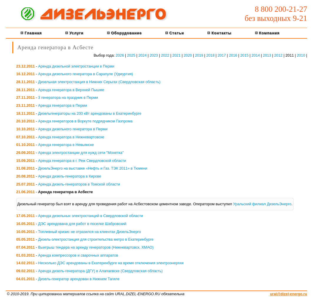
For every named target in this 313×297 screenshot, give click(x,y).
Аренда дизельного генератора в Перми (73, 129)
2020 (188, 55)
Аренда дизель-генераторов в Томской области (79, 184)
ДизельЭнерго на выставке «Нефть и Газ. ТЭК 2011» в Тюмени (92, 168)
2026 (120, 55)
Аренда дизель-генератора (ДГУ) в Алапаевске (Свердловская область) (100, 271)
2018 (210, 55)
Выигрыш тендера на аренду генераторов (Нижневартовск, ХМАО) (96, 247)
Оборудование (124, 33)
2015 (244, 55)
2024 (142, 55)
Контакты (219, 33)
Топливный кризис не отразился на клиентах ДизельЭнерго (89, 232)
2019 (199, 55)
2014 (256, 55)
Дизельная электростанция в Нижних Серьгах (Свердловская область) (99, 82)
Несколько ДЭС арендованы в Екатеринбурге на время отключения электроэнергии (111, 263)
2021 (176, 55)
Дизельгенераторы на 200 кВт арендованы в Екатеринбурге (89, 113)
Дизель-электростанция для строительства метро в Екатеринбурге (96, 239)
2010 (301, 55)
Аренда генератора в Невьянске (66, 145)
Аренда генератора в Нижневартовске (71, 137)
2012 (278, 55)
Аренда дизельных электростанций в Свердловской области (90, 216)
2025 (131, 55)
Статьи (174, 33)
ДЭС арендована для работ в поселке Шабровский (82, 224)
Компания (267, 33)
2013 (267, 55)
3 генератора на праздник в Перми (68, 98)
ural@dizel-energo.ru (288, 294)
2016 (233, 55)
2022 (165, 55)
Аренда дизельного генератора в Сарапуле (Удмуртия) (85, 74)
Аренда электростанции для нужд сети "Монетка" (81, 153)
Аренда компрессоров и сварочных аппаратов (78, 255)
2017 (222, 55)
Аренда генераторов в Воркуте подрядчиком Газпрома (85, 121)
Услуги (74, 33)
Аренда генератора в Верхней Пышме (71, 90)
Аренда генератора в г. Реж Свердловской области (82, 161)
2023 (154, 55)
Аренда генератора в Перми (62, 106)
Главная (31, 33)
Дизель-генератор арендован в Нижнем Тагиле (79, 279)
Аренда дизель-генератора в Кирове (69, 176)
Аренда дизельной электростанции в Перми (76, 66)
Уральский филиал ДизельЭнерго (262, 204)
